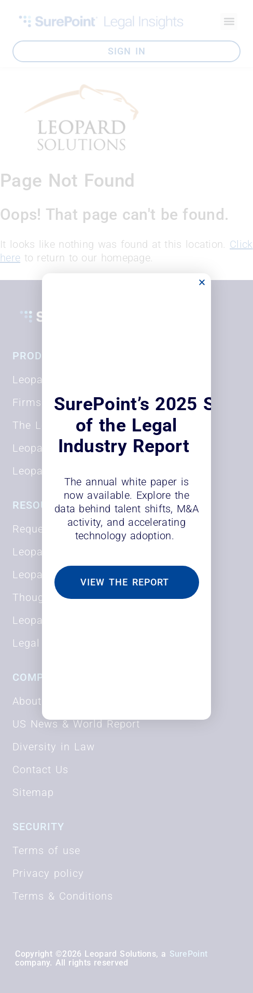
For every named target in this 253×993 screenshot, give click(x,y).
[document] (126, 496)
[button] (202, 282)
